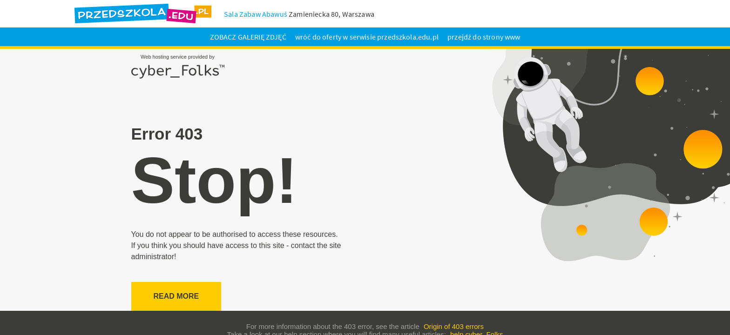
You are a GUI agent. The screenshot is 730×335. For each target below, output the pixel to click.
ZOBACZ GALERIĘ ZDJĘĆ (248, 36)
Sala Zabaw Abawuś (255, 14)
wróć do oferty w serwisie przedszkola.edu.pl (367, 36)
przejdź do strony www (483, 36)
